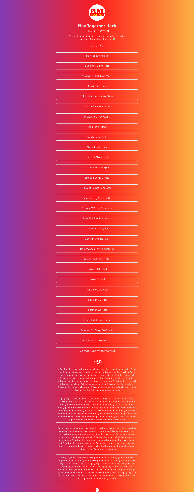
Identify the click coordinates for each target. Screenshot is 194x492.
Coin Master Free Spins (97, 167)
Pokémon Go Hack (97, 310)
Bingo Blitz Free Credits (97, 106)
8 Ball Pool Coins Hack (96, 65)
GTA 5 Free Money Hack (97, 228)
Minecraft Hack (97, 279)
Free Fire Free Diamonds (97, 218)
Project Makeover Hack (97, 320)
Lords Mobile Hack (96, 269)
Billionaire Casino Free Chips (97, 96)
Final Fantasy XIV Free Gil (97, 198)
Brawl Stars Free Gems (97, 116)
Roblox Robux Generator (97, 340)
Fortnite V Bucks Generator (97, 208)
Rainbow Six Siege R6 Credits (97, 330)
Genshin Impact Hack (97, 238)
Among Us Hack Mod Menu (97, 76)
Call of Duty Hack (97, 127)
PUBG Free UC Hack (97, 289)
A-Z (97, 46)
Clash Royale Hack (97, 147)
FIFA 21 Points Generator (97, 188)
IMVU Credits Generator (97, 259)
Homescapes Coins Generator (97, 249)
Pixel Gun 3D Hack (97, 299)
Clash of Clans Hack (97, 157)
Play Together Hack (97, 55)
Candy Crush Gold (97, 137)
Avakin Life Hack (97, 86)
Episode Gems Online (97, 177)
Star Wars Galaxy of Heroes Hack (97, 350)
